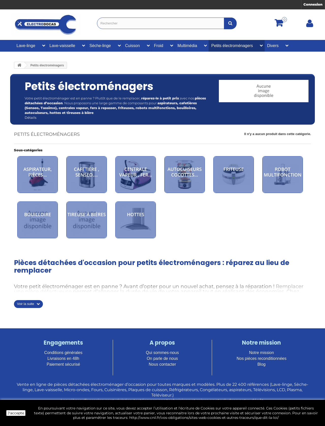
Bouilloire (37, 214)
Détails (30, 117)
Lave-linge (26, 45)
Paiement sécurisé (63, 364)
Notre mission (261, 352)
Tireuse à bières (87, 214)
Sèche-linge (100, 45)
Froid (158, 45)
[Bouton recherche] (230, 23)
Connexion (312, 4)
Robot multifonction (283, 172)
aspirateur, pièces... (37, 172)
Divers (273, 45)
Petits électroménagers (232, 45)
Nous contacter (162, 364)
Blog (261, 364)
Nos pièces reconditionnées (262, 358)
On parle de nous (162, 358)
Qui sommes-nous (162, 352)
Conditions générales (63, 352)
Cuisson (132, 45)
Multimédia (187, 45)
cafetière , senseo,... (86, 172)
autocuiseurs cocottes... (185, 172)
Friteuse (233, 169)
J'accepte (16, 413)
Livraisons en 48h (63, 358)
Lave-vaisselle (62, 45)
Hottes (135, 214)
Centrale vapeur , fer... (135, 172)
